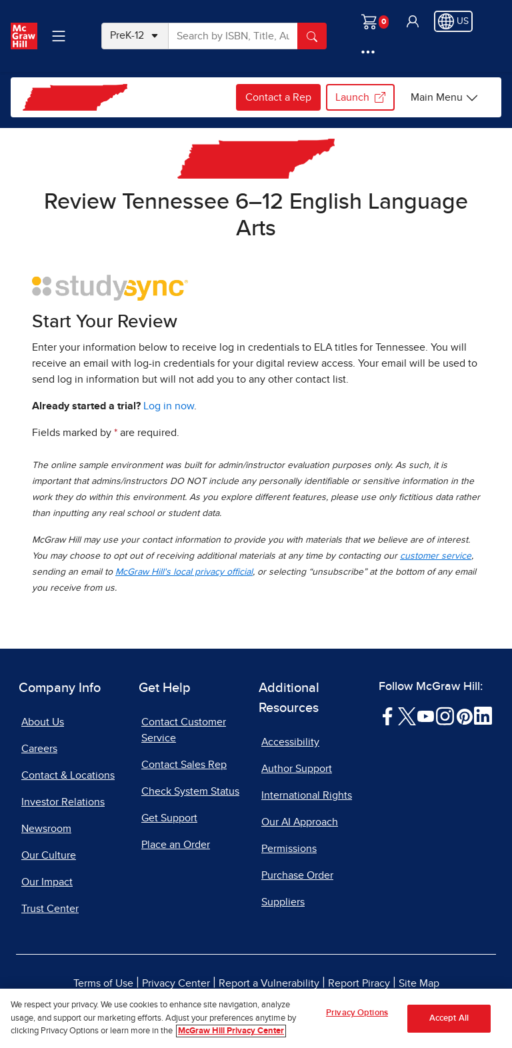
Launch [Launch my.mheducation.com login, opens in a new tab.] (360, 97)
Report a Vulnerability (269, 983)
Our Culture (48, 855)
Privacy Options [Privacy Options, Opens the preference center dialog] (357, 1017)
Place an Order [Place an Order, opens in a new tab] (175, 844)
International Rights (306, 795)
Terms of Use (103, 983)
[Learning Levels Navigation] (58, 36)
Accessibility (290, 742)
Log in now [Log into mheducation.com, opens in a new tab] (168, 406)
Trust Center (50, 908)
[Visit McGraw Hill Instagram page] (445, 715)
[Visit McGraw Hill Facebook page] (388, 715)
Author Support (296, 768)
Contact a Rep (278, 97)
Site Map (419, 983)
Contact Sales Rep (184, 764)
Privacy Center (176, 983)
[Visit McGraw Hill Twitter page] (407, 715)
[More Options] (368, 52)
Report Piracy (359, 983)
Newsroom (46, 828)
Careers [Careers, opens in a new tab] (39, 748)
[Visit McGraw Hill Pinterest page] (464, 715)
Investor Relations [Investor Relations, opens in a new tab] (63, 802)
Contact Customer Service (183, 730)
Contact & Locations (68, 775)
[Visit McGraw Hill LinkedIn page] (483, 715)
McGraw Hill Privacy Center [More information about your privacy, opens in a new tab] (231, 1036)
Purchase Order (297, 875)
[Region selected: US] (453, 21)
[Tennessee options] (444, 97)
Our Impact (47, 882)
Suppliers (283, 902)
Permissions (289, 848)
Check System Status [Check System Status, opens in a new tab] (190, 791)
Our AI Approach (299, 822)
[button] (412, 21)
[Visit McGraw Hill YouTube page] (426, 715)
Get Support (169, 818)
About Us (42, 722)
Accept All (449, 1023)
